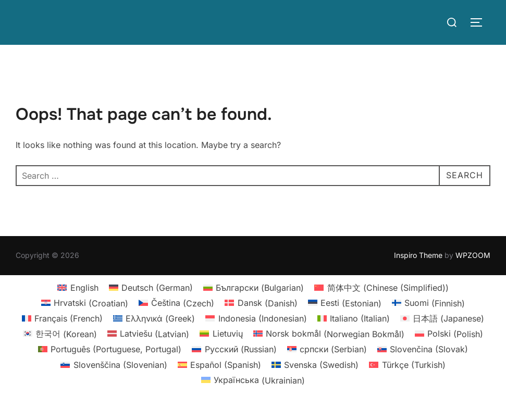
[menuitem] (77, 287)
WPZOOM (472, 255)
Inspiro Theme (418, 255)
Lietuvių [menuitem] (228, 333)
